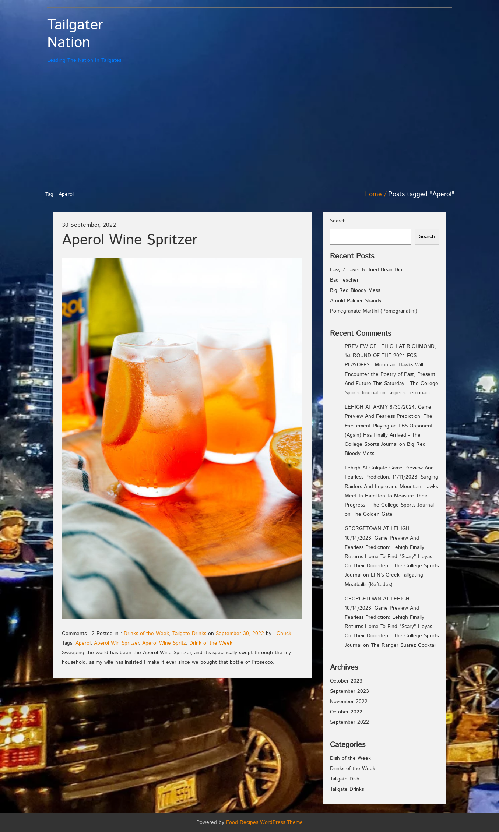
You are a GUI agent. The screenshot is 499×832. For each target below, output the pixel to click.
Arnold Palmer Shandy (356, 300)
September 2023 (349, 691)
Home (373, 194)
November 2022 (349, 701)
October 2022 (346, 712)
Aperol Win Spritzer (116, 643)
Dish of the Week (350, 758)
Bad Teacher (344, 280)
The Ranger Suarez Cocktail (403, 645)
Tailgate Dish (344, 779)
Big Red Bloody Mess (355, 290)
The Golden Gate (372, 514)
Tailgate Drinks (189, 633)
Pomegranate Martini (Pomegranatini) (373, 311)
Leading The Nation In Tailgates (97, 40)
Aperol (83, 643)
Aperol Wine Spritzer (129, 240)
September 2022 (349, 722)
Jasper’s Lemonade (409, 392)
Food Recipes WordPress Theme (264, 822)
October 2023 (346, 681)
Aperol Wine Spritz (164, 643)
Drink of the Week (210, 643)
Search (338, 221)
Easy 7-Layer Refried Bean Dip (366, 270)
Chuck (284, 633)
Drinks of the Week (146, 633)
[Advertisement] (250, 127)
